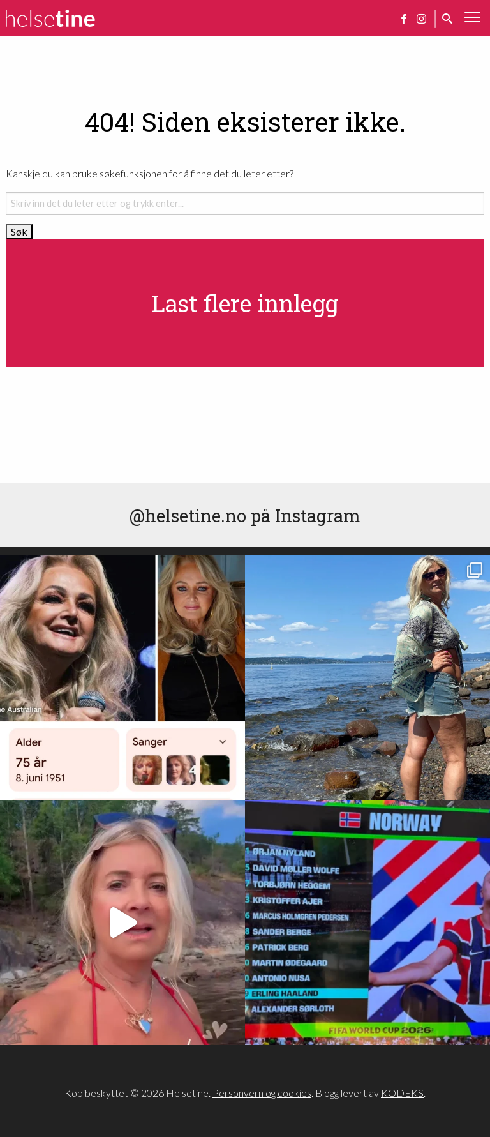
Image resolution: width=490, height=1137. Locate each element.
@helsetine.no (188, 515)
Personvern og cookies (261, 1093)
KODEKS (402, 1093)
